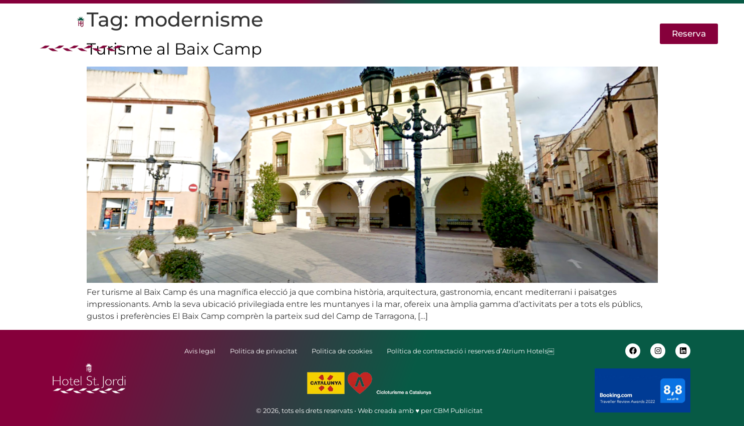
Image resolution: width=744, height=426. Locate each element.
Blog (507, 34)
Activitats (390, 34)
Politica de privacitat (263, 351)
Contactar (554, 34)
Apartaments (259, 34)
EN (597, 34)
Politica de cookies (342, 351)
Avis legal (199, 351)
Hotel (203, 34)
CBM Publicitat (457, 410)
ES (623, 34)
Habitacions (329, 34)
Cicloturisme (454, 34)
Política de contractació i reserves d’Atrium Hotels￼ (470, 351)
